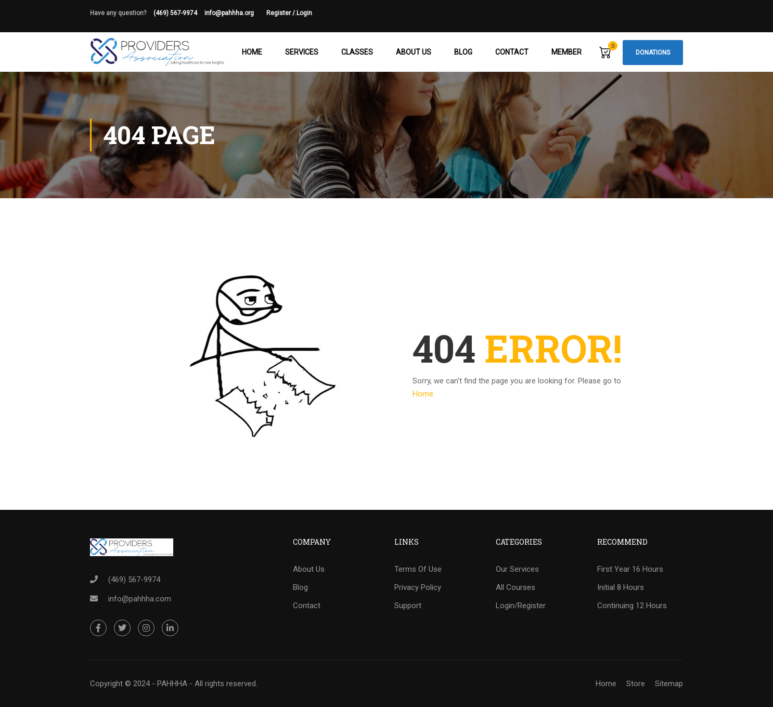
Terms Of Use (418, 569)
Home (252, 52)
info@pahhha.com (139, 598)
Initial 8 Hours (620, 587)
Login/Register (521, 605)
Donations (653, 52)
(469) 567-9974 (175, 13)
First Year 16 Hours (630, 569)
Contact (512, 52)
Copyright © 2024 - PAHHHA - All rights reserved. (173, 683)
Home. (424, 394)
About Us (413, 52)
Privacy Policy (417, 587)
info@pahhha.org (235, 13)
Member (566, 52)
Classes (357, 52)
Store (635, 683)
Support (407, 605)
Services (301, 52)
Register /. (281, 13)
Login (304, 13)
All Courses (515, 587)
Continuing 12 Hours (632, 605)
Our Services (517, 569)
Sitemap (669, 683)
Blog (463, 52)
